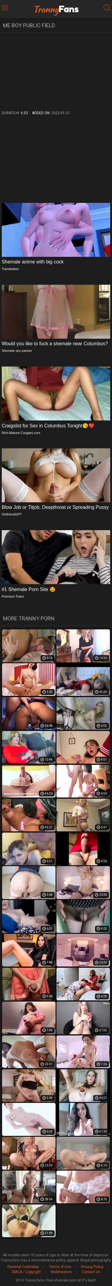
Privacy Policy (92, 1267)
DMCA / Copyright (26, 1272)
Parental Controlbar (23, 1267)
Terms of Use (60, 1267)
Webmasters (61, 1272)
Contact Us (91, 1272)
